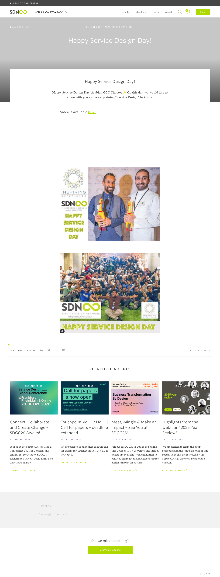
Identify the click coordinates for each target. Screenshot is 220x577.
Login (203, 12)
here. (92, 112)
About (168, 12)
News (156, 12)
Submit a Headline (110, 550)
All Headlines (21, 27)
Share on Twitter (49, 350)
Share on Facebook (56, 350)
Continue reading (21, 470)
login (49, 514)
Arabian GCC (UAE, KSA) (49, 11)
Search (180, 11)
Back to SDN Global (25, 3)
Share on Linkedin (41, 350)
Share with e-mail (63, 350)
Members (141, 12)
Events (125, 12)
